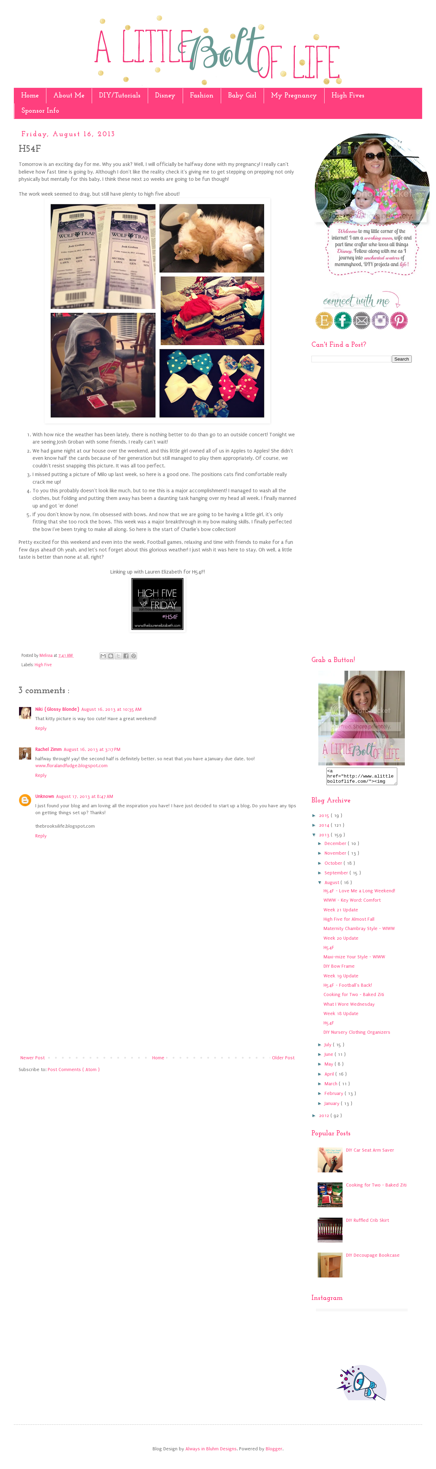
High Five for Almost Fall (349, 922)
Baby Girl (242, 95)
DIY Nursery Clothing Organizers (357, 1035)
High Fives (347, 95)
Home (30, 95)
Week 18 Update (341, 1016)
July (329, 1047)
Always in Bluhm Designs (211, 1451)
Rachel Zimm (48, 749)
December (336, 846)
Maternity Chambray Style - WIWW (359, 931)
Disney (165, 95)
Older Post (283, 1057)
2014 (325, 828)
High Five (43, 664)
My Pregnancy (294, 95)
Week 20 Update (341, 941)
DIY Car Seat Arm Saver (370, 1153)
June (330, 1057)
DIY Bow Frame (339, 969)
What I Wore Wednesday (349, 1007)
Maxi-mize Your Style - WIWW (354, 960)
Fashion (202, 95)
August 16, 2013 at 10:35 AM (111, 709)
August (332, 885)
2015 (325, 818)
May (330, 1067)
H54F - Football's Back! (348, 988)
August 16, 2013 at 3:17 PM (92, 749)
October (334, 866)
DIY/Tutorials (119, 95)
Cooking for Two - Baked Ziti (354, 997)
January (333, 1106)
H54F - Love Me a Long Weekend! (359, 893)
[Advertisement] (157, 996)
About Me (68, 95)
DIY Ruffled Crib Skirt (367, 1223)
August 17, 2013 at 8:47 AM (84, 796)
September (337, 875)
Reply (41, 728)
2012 (324, 1118)
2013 (325, 837)
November (336, 856)
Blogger (274, 1451)
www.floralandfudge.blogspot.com (71, 765)
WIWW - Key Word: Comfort (352, 903)
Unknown (44, 796)
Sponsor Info (40, 111)
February (335, 1096)
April (330, 1077)
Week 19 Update (341, 979)
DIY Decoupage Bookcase (373, 1258)
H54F (329, 950)
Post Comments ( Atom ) (74, 1069)
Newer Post (32, 1057)
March (332, 1086)
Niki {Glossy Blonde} (57, 709)
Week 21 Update (341, 912)
